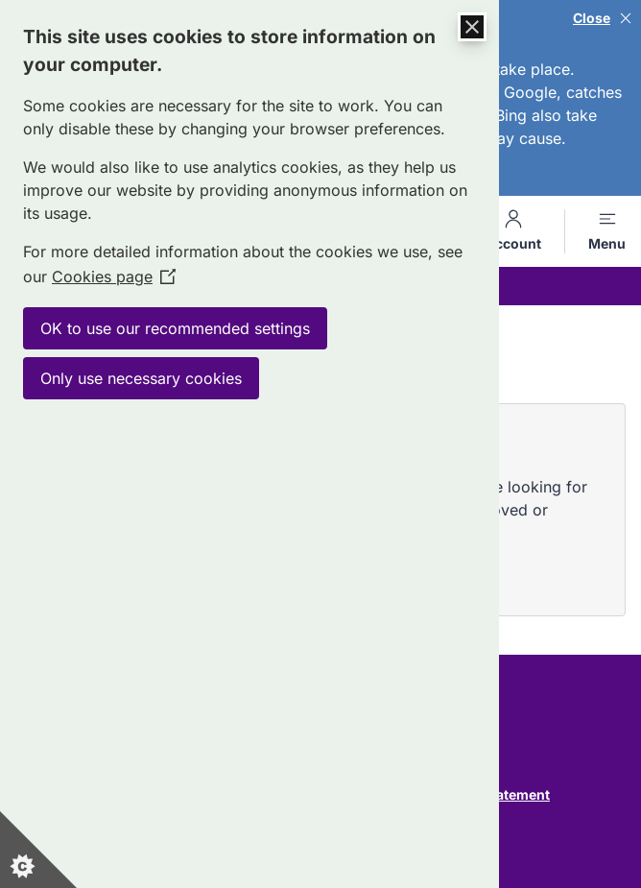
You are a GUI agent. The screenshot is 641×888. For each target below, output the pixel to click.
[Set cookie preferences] (38, 849)
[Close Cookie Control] (472, 26)
